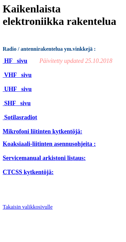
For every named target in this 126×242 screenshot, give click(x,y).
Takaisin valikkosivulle (28, 207)
